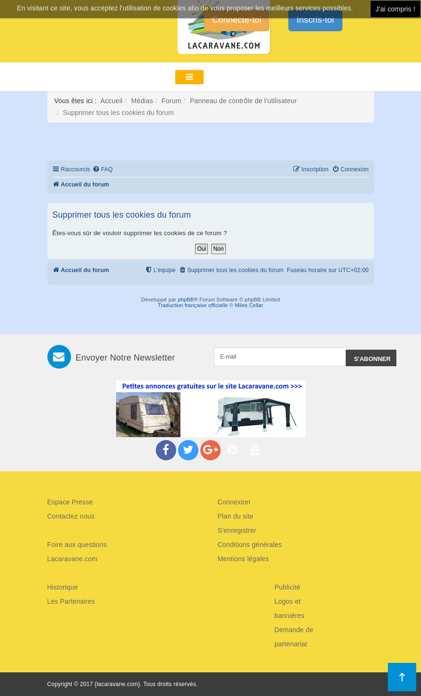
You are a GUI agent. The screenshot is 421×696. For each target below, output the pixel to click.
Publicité (288, 587)
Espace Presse (70, 502)
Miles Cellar (249, 305)
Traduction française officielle (193, 305)
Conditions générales (250, 544)
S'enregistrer (237, 530)
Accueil (111, 101)
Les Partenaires (71, 601)
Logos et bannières (290, 608)
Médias (142, 101)
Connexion (234, 502)
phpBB (186, 299)
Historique (62, 587)
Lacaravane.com (72, 559)
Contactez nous (71, 516)
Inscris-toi (315, 20)
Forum (171, 101)
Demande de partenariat (294, 637)
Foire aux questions (77, 544)
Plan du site (236, 516)
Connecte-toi (236, 20)
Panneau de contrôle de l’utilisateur (243, 101)
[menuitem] (102, 169)
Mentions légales (243, 559)
